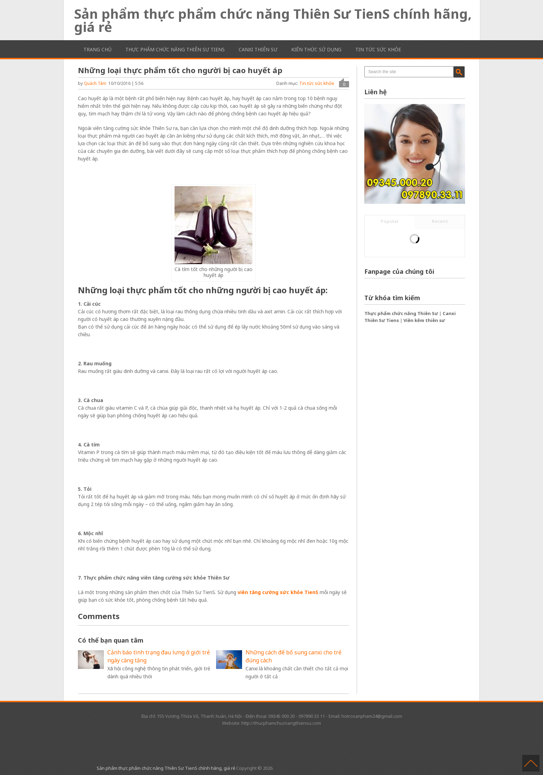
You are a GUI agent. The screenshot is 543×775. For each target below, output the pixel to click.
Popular (390, 221)
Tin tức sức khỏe (378, 49)
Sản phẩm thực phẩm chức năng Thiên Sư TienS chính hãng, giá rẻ (273, 20)
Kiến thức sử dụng (316, 49)
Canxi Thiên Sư (258, 49)
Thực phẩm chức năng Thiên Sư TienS (175, 49)
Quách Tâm (95, 83)
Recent (440, 221)
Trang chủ (97, 49)
